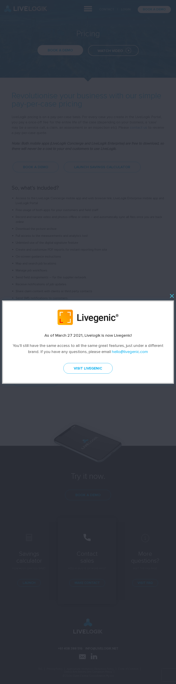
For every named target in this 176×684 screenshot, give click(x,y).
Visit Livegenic (88, 368)
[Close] (171, 295)
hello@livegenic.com (130, 351)
